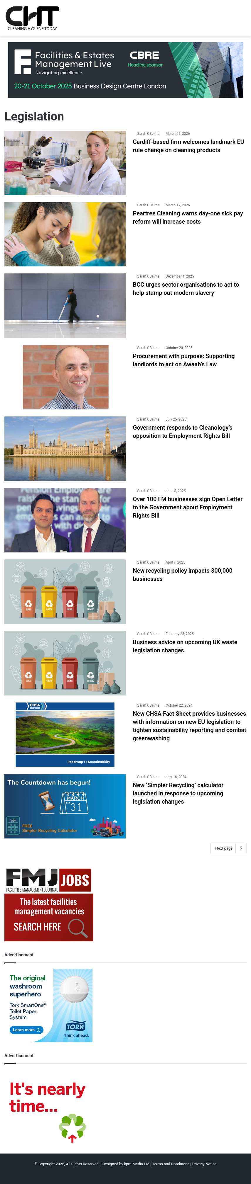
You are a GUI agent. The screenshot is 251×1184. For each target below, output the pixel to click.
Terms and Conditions (170, 1164)
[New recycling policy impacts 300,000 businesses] (65, 591)
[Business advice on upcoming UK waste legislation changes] (65, 663)
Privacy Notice (204, 1164)
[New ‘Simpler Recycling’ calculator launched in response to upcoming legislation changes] (65, 806)
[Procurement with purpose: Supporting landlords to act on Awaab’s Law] (65, 377)
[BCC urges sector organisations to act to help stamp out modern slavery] (65, 305)
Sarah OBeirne (148, 134)
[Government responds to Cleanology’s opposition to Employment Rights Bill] (65, 448)
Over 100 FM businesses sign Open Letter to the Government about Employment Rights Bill (188, 507)
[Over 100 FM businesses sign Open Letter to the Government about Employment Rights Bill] (65, 520)
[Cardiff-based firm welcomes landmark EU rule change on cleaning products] (65, 163)
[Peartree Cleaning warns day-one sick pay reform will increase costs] (65, 234)
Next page (228, 848)
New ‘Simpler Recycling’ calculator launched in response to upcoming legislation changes (178, 793)
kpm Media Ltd (136, 1164)
